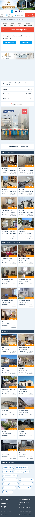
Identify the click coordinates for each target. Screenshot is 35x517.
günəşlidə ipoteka (26, 480)
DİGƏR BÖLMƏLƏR (7, 512)
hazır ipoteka (8, 468)
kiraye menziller (26, 484)
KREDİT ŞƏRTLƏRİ (25, 512)
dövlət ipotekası (21, 468)
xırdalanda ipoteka (10, 476)
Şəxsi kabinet (10, 15)
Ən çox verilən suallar (24, 507)
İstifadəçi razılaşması (24, 502)
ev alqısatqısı (7, 492)
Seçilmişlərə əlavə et (18, 104)
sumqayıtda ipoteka (10, 484)
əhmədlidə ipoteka (10, 480)
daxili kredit (7, 472)
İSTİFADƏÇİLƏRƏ (24, 499)
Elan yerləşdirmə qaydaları (25, 504)
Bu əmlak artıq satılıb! (18, 29)
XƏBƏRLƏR (4, 503)
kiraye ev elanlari (9, 488)
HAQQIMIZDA (5, 499)
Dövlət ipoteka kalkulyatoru (17, 146)
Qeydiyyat (20, 15)
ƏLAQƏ (3, 507)
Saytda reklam (4, 514)
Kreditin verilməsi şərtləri (25, 514)
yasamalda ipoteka (21, 472)
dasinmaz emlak (24, 488)
